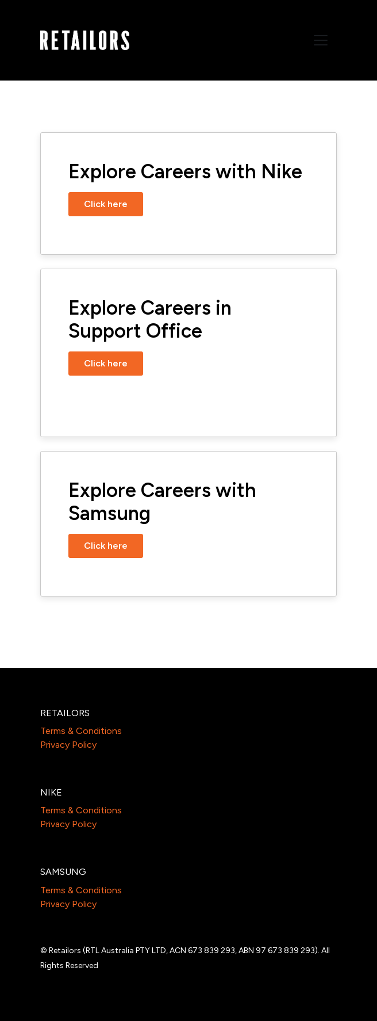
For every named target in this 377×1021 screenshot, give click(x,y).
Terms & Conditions (81, 730)
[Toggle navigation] (321, 40)
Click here (106, 203)
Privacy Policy (68, 744)
